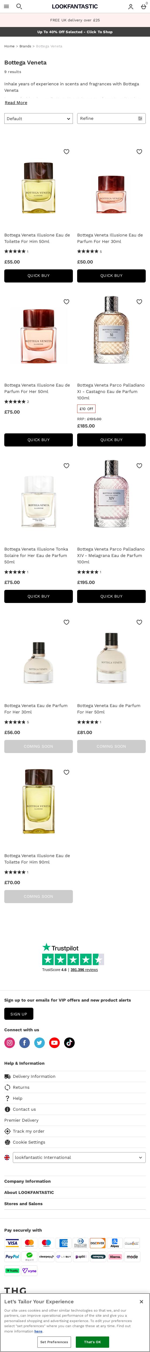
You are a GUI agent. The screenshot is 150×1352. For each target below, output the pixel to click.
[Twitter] (39, 1046)
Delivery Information (30, 1076)
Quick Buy (49, 277)
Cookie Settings (24, 1142)
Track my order (24, 1131)
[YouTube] (54, 1046)
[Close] (141, 1302)
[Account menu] (130, 6)
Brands (25, 46)
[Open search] (19, 6)
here (38, 1331)
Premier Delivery (21, 1120)
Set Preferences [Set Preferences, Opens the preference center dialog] (54, 1342)
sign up (18, 1014)
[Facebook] (24, 1046)
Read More (16, 102)
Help (13, 1098)
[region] (75, 1322)
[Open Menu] (6, 6)
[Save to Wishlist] (66, 151)
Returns (16, 1087)
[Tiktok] (69, 1046)
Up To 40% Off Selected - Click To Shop (75, 32)
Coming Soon (38, 746)
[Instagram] (9, 1046)
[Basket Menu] (143, 6)
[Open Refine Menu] (111, 118)
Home (9, 46)
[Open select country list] (79, 1157)
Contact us (20, 1109)
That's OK (92, 1342)
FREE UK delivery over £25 (75, 20)
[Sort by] (38, 118)
